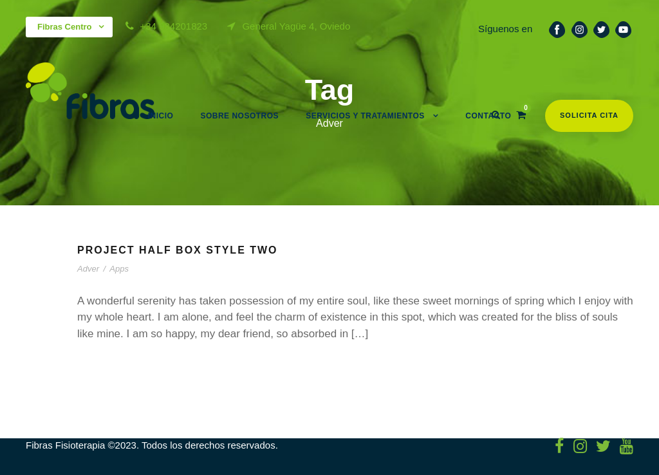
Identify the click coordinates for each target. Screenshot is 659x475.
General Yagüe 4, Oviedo (296, 26)
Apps (119, 269)
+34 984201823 (174, 26)
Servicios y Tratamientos (365, 115)
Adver (88, 269)
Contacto (488, 115)
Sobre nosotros (239, 115)
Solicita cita (589, 115)
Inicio (161, 115)
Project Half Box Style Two (177, 250)
